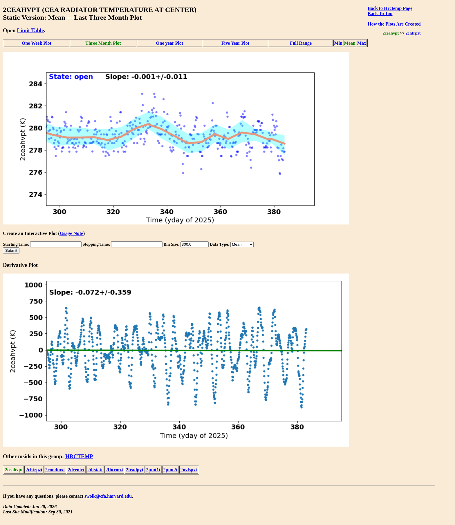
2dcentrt (76, 469)
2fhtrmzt (114, 469)
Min (338, 43)
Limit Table (30, 30)
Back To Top (380, 13)
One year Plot (169, 43)
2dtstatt (94, 469)
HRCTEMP (79, 456)
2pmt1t (153, 469)
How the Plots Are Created (394, 23)
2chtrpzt (413, 33)
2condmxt (55, 469)
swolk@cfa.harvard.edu (108, 496)
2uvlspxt (188, 469)
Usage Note (71, 233)
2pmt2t (170, 469)
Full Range (301, 43)
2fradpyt (134, 469)
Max (361, 43)
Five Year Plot (235, 43)
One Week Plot (36, 43)
